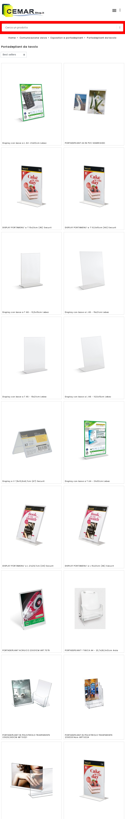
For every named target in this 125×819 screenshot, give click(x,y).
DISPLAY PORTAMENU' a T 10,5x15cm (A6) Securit (90, 227)
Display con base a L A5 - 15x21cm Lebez (87, 312)
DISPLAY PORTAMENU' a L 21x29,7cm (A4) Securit (28, 565)
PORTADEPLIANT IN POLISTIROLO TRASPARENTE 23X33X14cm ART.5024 (89, 736)
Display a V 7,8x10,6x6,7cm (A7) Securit (23, 481)
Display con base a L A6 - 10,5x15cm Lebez (88, 396)
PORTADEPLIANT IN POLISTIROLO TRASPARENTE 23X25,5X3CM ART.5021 (26, 736)
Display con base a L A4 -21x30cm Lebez (24, 143)
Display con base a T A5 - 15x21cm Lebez (24, 396)
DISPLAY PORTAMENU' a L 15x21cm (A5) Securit (89, 565)
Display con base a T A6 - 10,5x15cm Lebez (25, 312)
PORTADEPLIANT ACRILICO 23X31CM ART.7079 (26, 650)
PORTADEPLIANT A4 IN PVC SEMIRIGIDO (85, 143)
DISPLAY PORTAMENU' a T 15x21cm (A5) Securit (26, 227)
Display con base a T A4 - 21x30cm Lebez (87, 481)
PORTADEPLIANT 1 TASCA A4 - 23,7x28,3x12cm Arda (91, 650)
